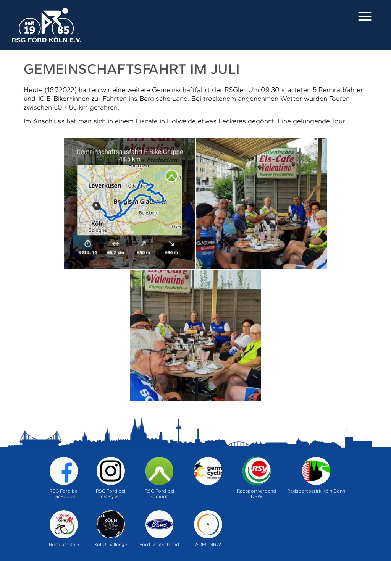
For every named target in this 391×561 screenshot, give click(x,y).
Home (46, 25)
